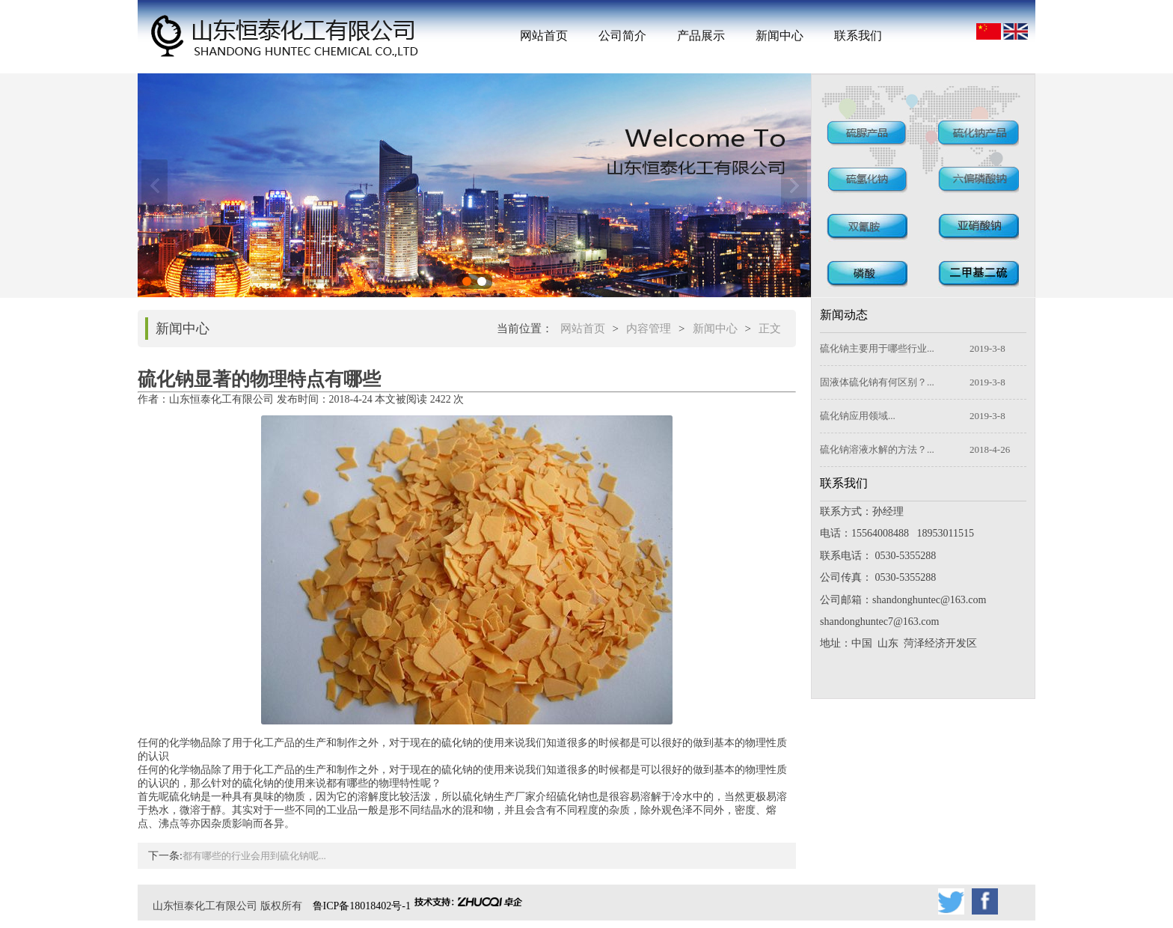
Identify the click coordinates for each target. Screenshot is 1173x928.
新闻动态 (844, 314)
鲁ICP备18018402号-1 (362, 906)
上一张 (154, 185)
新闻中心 (779, 35)
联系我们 (858, 35)
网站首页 (544, 35)
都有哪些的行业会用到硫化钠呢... (254, 855)
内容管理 (648, 329)
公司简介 (622, 35)
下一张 (794, 185)
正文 (770, 329)
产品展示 (701, 35)
